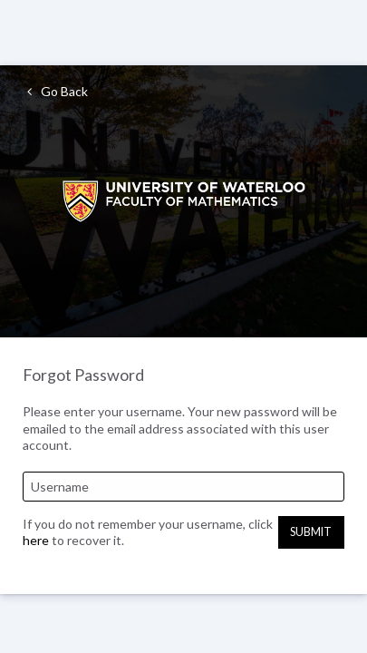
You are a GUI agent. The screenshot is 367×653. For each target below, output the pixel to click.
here (36, 540)
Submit (311, 532)
